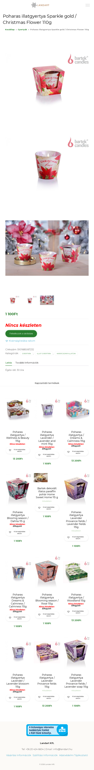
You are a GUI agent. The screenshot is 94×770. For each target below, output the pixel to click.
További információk (27, 362)
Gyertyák (22, 29)
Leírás (8, 362)
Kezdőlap (10, 29)
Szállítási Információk (45, 755)
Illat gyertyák (44, 353)
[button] (20, 341)
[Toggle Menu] (87, 5)
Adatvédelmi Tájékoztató (73, 755)
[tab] (10, 363)
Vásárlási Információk (18, 755)
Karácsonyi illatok (66, 353)
